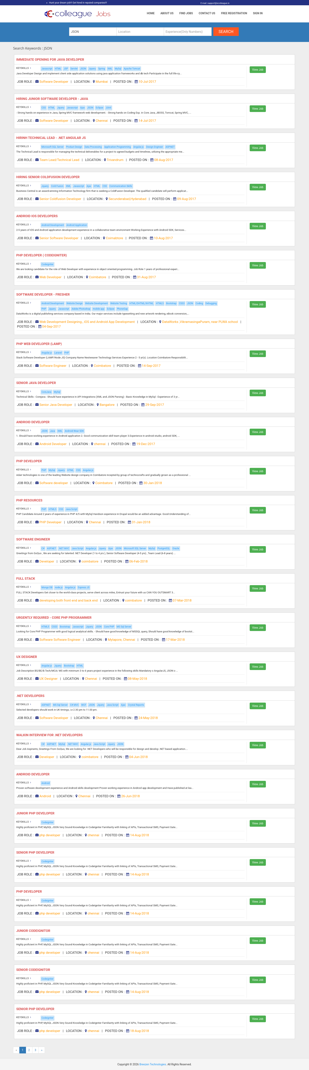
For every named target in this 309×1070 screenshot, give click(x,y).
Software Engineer (33, 539)
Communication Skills (121, 186)
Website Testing (118, 303)
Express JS (83, 587)
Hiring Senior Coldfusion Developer (48, 177)
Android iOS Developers (37, 216)
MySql (118, 68)
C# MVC (74, 705)
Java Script (71, 509)
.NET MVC (64, 548)
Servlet (74, 68)
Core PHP (109, 626)
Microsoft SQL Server (53, 147)
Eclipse (99, 107)
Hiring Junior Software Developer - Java (52, 99)
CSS (44, 107)
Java (52, 431)
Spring (101, 68)
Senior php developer (35, 852)
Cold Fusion (57, 186)
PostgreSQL (164, 548)
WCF (83, 705)
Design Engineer (154, 147)
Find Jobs (186, 13)
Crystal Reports (136, 705)
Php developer (29, 891)
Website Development (96, 303)
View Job (257, 69)
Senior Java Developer (36, 383)
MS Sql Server (124, 626)
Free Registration (234, 13)
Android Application (76, 225)
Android (46, 783)
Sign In (258, 13)
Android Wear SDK (74, 431)
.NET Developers (30, 696)
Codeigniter (47, 264)
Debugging (211, 303)
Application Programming (117, 147)
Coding (199, 303)
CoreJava (46, 392)
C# (43, 548)
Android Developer (33, 422)
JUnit (108, 107)
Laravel (58, 352)
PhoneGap (122, 308)
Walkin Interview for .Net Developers (49, 735)
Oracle (175, 548)
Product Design (74, 147)
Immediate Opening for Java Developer (50, 59)
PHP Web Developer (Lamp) (39, 344)
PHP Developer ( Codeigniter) (42, 255)
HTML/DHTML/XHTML (141, 303)
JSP (66, 68)
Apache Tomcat (132, 68)
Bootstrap (171, 303)
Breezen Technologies (152, 1064)
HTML (58, 68)
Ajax (82, 107)
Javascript (47, 68)
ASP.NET (170, 147)
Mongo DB (47, 587)
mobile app (98, 308)
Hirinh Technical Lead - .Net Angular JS (51, 138)
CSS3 (182, 303)
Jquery (92, 68)
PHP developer (29, 461)
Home (151, 13)
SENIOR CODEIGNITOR (33, 970)
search (226, 31)
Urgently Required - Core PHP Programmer (54, 617)
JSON (83, 68)
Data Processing (93, 147)
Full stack (26, 578)
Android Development (53, 225)
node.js (58, 587)
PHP (44, 308)
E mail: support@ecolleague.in (214, 3)
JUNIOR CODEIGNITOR (33, 931)
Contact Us (207, 13)
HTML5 (160, 303)
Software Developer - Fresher (43, 294)
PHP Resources (29, 500)
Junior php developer (35, 813)
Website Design (74, 303)
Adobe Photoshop (81, 308)
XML (110, 68)
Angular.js (138, 147)
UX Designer (27, 657)
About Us (167, 13)
